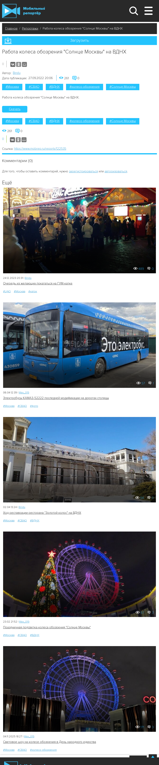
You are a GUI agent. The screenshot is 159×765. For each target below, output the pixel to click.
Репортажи (30, 28)
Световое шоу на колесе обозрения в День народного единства (49, 742)
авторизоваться (116, 171)
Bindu (16, 73)
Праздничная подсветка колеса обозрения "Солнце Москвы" (47, 627)
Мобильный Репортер (23, 11)
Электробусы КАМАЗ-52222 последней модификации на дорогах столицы (56, 398)
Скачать (14, 109)
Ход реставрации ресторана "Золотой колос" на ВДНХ (42, 513)
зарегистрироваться (83, 171)
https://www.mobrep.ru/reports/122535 (40, 148)
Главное (11, 28)
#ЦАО (7, 291)
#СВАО (34, 87)
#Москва (12, 87)
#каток (32, 291)
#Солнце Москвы (123, 87)
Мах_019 (24, 392)
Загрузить (79, 40)
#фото (34, 406)
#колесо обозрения (85, 87)
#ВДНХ (54, 87)
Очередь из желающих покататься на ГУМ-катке (37, 283)
